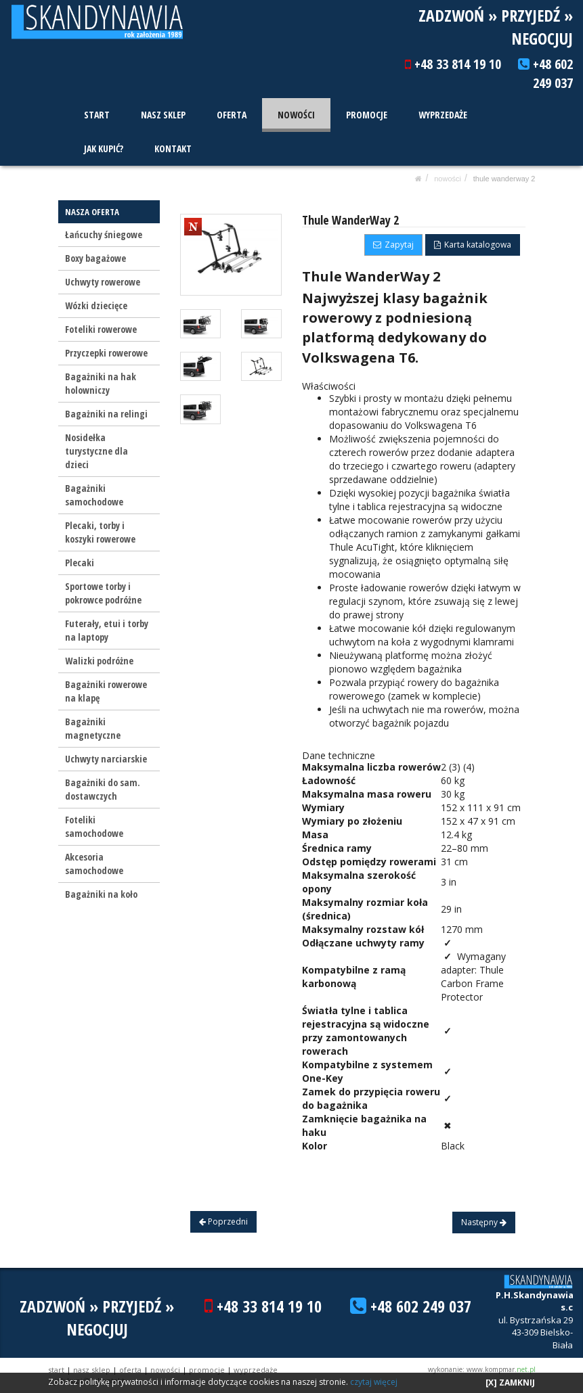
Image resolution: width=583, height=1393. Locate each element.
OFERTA (230, 114)
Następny (483, 1222)
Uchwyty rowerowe (102, 281)
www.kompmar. (501, 1369)
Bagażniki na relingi (106, 413)
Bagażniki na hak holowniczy (100, 383)
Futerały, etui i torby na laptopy (106, 630)
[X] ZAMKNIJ (510, 1382)
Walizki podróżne (99, 660)
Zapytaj (393, 244)
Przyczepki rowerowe (106, 352)
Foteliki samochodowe (94, 826)
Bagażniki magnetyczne (93, 728)
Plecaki (79, 562)
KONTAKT (172, 148)
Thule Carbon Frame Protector (472, 983)
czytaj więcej (373, 1382)
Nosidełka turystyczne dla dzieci (96, 451)
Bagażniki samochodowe (94, 495)
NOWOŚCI (295, 114)
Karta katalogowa (472, 244)
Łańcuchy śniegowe (103, 234)
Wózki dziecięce (96, 305)
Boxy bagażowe (95, 258)
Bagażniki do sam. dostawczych (102, 789)
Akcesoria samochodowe (94, 863)
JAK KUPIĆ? (103, 148)
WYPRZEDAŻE (440, 114)
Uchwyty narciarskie (106, 758)
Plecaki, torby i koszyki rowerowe (100, 532)
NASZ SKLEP (162, 114)
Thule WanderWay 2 (504, 179)
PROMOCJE (365, 114)
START (96, 114)
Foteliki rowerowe (101, 329)
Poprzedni (223, 1221)
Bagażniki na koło (101, 894)
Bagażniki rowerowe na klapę (106, 691)
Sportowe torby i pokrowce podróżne (103, 593)
